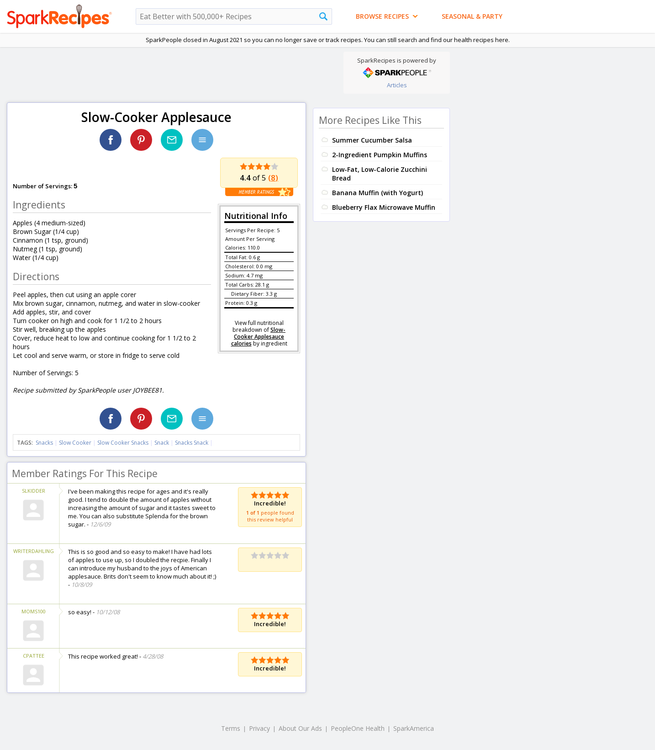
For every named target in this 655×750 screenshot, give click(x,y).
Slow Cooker (75, 443)
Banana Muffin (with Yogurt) (377, 192)
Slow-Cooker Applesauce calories (258, 336)
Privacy (259, 728)
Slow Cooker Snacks (122, 443)
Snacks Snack (191, 443)
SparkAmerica (413, 728)
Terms (230, 728)
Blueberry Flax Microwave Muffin (383, 207)
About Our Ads (300, 728)
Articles (397, 85)
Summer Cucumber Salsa (372, 140)
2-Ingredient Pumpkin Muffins (379, 154)
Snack (161, 443)
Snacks (44, 443)
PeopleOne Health (358, 728)
